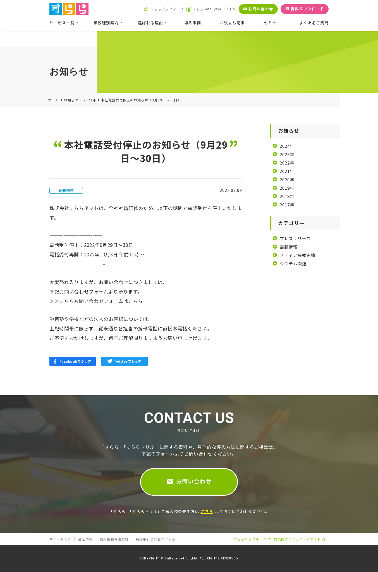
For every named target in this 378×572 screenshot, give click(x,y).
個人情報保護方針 (114, 539)
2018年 (287, 196)
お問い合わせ (193, 481)
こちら (135, 300)
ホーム (53, 100)
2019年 (287, 188)
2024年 (287, 146)
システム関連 (293, 263)
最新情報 (289, 247)
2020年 (287, 179)
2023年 (287, 154)
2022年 (89, 100)
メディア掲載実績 (297, 255)
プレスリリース (295, 238)
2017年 (287, 205)
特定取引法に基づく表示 (156, 539)
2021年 (287, 171)
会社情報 (85, 539)
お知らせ (71, 100)
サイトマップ (60, 539)
